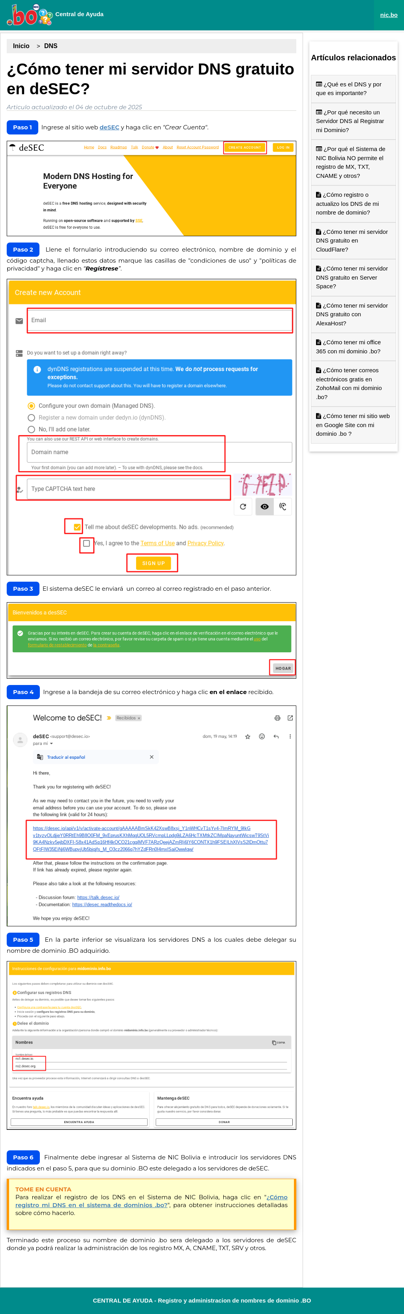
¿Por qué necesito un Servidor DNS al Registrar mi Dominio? (350, 121)
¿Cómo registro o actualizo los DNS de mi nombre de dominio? (347, 203)
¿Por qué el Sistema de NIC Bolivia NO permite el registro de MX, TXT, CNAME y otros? (350, 162)
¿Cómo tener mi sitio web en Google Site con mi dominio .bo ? (353, 424)
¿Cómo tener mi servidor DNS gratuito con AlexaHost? (352, 314)
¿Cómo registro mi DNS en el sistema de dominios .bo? (151, 1201)
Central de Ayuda (54, 14)
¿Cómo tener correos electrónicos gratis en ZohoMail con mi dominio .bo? (349, 383)
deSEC (110, 127)
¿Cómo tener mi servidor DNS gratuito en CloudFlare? (352, 240)
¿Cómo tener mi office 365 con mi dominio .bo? (348, 347)
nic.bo (389, 14)
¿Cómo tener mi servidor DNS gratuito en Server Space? (352, 277)
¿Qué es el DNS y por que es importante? (349, 89)
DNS (51, 46)
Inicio (21, 46)
